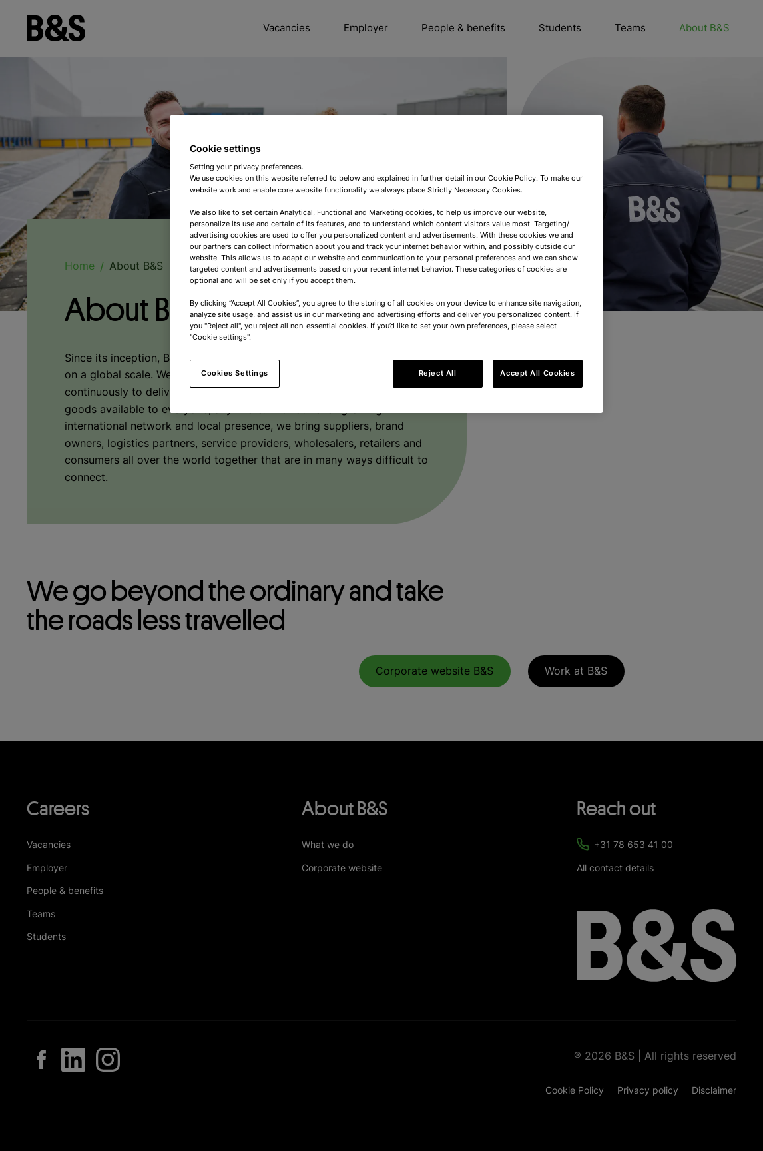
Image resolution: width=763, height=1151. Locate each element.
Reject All (438, 373)
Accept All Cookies (537, 373)
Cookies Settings (234, 373)
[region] (386, 264)
